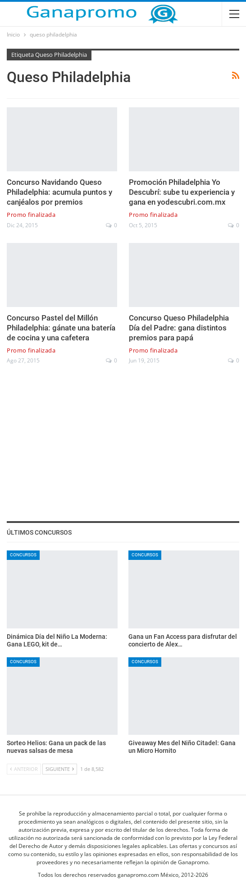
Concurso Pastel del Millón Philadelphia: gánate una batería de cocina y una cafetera (61, 327)
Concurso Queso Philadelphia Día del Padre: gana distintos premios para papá (179, 327)
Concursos (23, 554)
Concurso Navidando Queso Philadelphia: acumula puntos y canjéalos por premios (59, 192)
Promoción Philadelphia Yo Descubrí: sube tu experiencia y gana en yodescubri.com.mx (182, 192)
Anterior (24, 768)
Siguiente (60, 768)
